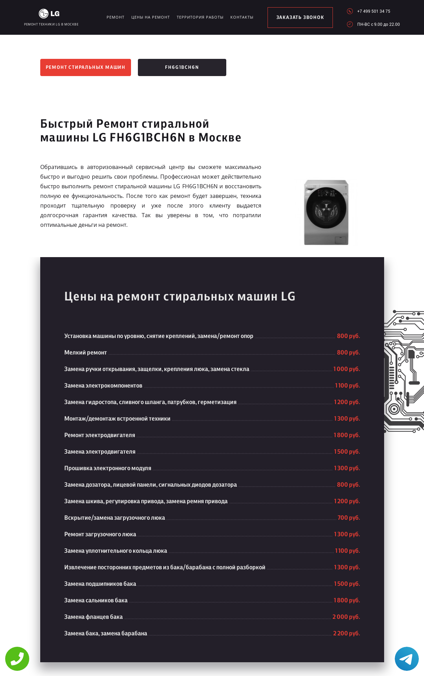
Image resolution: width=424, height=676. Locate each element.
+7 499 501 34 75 (373, 11)
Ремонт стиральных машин (86, 67)
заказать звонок (300, 17)
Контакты (241, 17)
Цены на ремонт (150, 17)
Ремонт (115, 17)
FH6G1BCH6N (182, 67)
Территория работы (200, 17)
